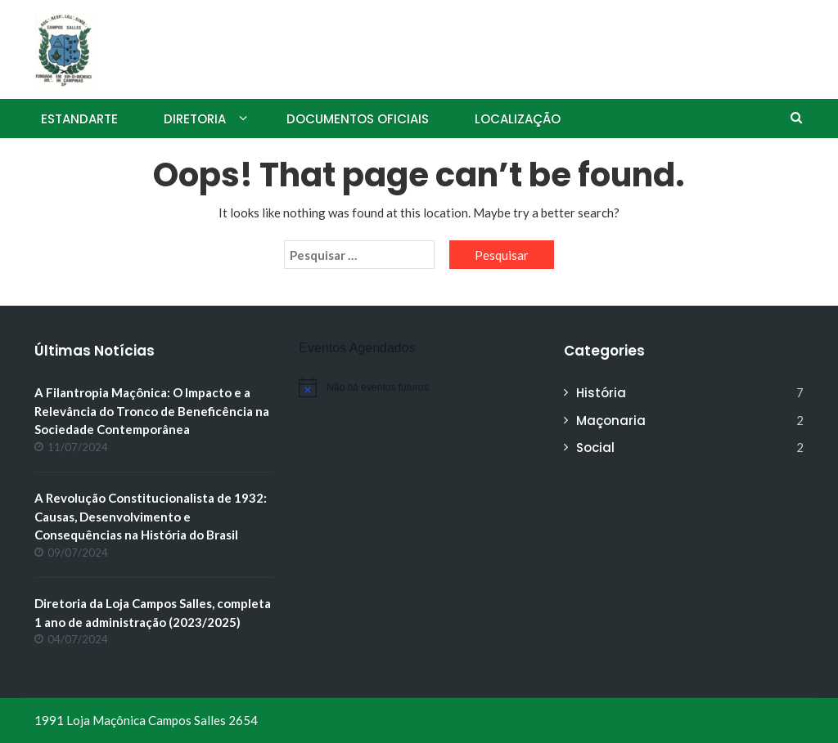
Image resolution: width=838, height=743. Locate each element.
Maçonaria (611, 420)
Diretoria (195, 119)
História (601, 392)
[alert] (418, 387)
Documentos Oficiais (357, 119)
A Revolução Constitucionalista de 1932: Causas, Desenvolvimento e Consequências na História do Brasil (150, 516)
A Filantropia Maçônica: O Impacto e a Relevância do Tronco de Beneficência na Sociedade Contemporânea (151, 410)
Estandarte (79, 119)
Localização (518, 119)
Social (595, 447)
